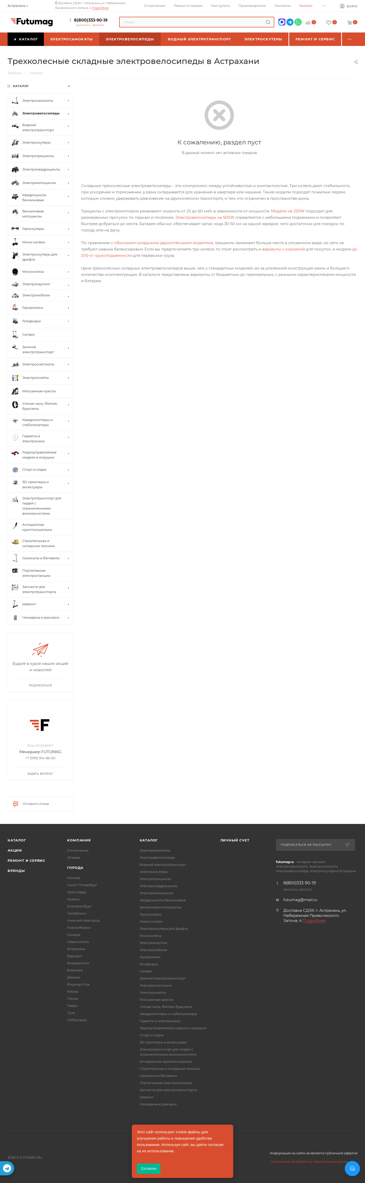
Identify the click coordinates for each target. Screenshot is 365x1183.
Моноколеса (150, 936)
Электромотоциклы (156, 893)
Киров (72, 991)
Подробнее (100, 8)
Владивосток (78, 963)
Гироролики (150, 957)
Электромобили (153, 950)
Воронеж (75, 970)
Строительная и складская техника (170, 1069)
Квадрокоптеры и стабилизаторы (168, 1014)
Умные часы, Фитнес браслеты (166, 1007)
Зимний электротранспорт (163, 978)
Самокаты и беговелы (158, 1076)
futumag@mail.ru (300, 899)
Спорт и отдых (152, 1035)
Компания (79, 840)
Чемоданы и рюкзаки (158, 1104)
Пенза (72, 998)
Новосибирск (79, 927)
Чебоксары (77, 1020)
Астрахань (76, 949)
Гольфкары (149, 964)
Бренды (16, 871)
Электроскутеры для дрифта (164, 928)
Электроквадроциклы (158, 886)
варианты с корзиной (283, 249)
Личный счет (234, 840)
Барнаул (74, 956)
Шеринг (147, 1097)
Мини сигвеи (151, 921)
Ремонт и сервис (26, 860)
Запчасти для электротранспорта (168, 1090)
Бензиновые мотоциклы (160, 907)
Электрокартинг (154, 943)
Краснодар (76, 892)
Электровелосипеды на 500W (204, 217)
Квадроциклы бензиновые (163, 900)
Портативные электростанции (166, 1083)
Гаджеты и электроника (160, 1021)
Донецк (73, 977)
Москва (73, 878)
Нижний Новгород (83, 920)
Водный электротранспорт (163, 865)
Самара (73, 935)
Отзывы (73, 857)
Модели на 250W (288, 211)
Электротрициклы (155, 879)
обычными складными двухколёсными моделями (163, 242)
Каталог (17, 840)
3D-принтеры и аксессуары (163, 1042)
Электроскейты (153, 992)
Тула (71, 1013)
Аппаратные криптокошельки (166, 1061)
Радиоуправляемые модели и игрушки (173, 1028)
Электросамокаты (155, 850)
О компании (77, 850)
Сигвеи (146, 971)
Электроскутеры (154, 872)
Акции (15, 850)
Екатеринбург (79, 906)
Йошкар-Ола (78, 984)
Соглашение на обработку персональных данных (309, 1161)
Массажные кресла (156, 1000)
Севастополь (78, 942)
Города (75, 868)
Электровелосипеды (157, 857)
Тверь (72, 1006)
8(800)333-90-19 (90, 20)
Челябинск (76, 913)
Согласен (148, 1169)
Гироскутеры (150, 914)
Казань (73, 899)
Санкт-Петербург (82, 885)
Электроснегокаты (156, 985)
